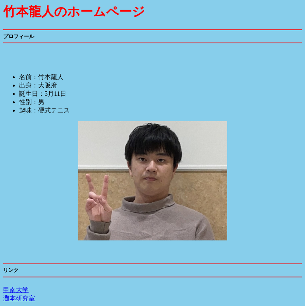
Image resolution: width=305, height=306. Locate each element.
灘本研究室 (19, 298)
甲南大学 (16, 290)
